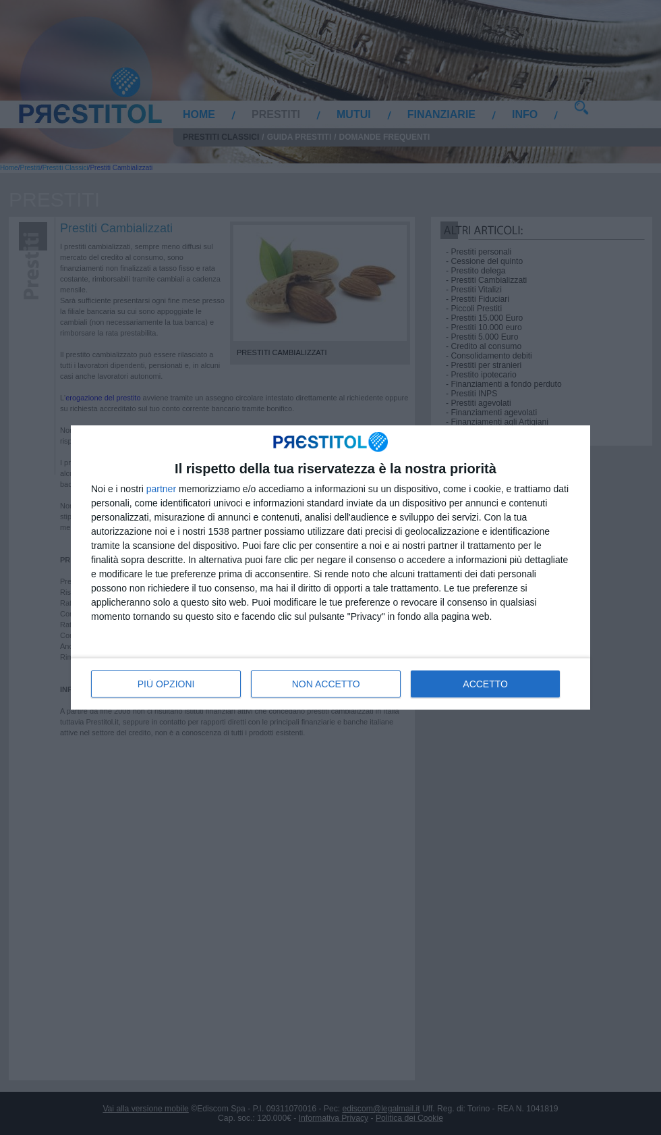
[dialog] (330, 567)
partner (161, 489)
